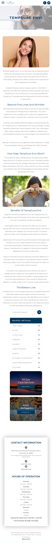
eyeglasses (16, 339)
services (15, 330)
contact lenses (17, 335)
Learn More (25, 386)
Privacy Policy (30, 534)
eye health (16, 344)
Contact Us (25, 412)
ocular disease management (22, 362)
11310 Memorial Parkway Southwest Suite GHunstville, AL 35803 (26, 452)
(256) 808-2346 (26, 469)
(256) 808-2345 (26, 464)
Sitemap (38, 534)
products (15, 353)
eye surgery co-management (22, 358)
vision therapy (17, 326)
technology (16, 367)
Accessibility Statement (18, 534)
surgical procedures (19, 349)
